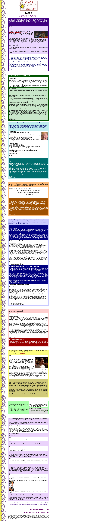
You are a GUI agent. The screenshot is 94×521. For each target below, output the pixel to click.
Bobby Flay (22, 353)
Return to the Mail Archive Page (28, 15)
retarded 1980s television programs (18, 32)
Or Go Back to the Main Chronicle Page (28, 16)
